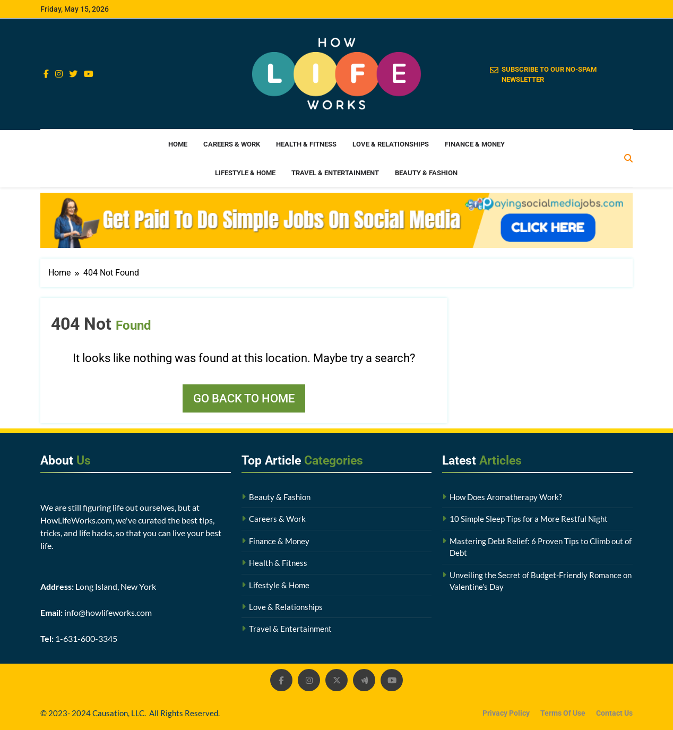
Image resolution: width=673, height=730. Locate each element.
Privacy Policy (506, 713)
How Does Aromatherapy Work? (506, 497)
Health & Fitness (306, 144)
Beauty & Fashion (426, 173)
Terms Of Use (562, 713)
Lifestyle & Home (245, 173)
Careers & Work (231, 144)
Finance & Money (475, 144)
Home (177, 144)
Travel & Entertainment (335, 173)
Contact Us (614, 713)
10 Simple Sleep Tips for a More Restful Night (529, 518)
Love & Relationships (390, 144)
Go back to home (244, 398)
